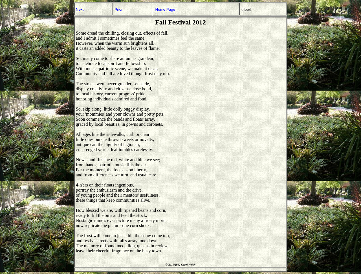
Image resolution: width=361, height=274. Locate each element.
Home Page (165, 9)
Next (79, 9)
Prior (118, 9)
